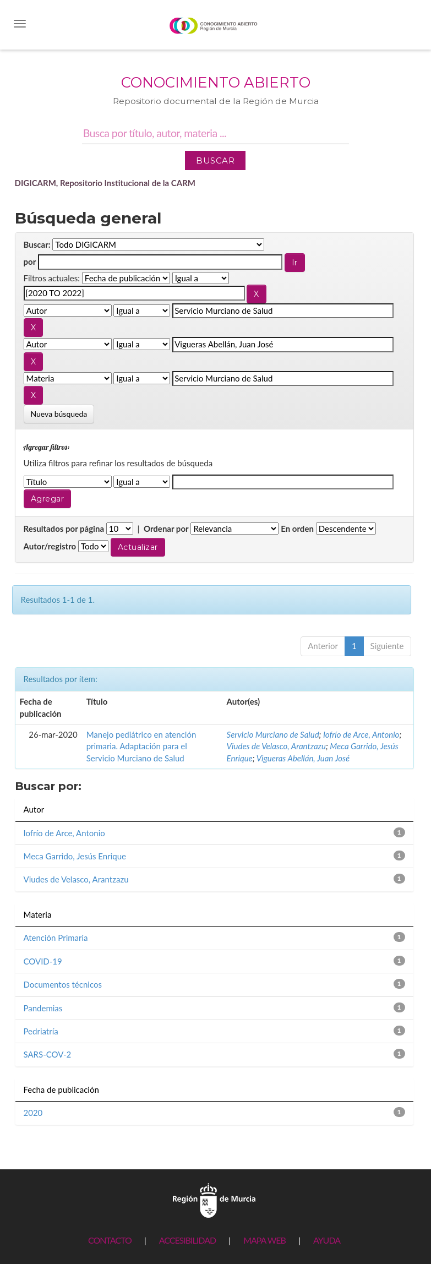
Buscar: (37, 244)
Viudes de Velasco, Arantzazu (276, 746)
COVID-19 (43, 961)
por (30, 261)
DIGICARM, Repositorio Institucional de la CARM (105, 183)
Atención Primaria (56, 937)
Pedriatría (41, 1031)
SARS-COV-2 (48, 1054)
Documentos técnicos (63, 984)
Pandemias (43, 1008)
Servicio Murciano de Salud (273, 734)
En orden (297, 528)
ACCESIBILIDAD (187, 1240)
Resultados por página (64, 528)
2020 (33, 1113)
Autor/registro (50, 546)
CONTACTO (110, 1240)
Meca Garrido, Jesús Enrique (75, 856)
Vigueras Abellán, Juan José (303, 758)
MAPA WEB (264, 1240)
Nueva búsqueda (59, 413)
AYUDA (326, 1240)
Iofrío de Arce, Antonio (361, 734)
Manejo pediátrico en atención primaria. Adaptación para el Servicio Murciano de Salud (141, 746)
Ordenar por (166, 528)
